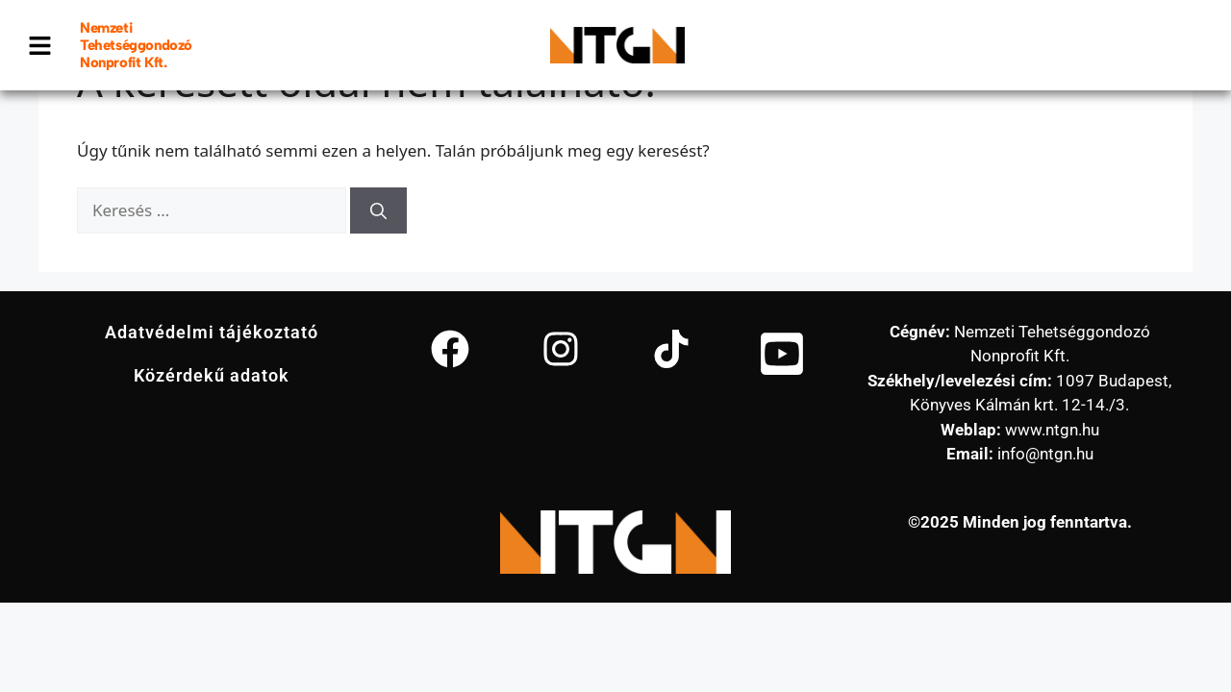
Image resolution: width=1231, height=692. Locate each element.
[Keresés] (378, 210)
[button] (40, 45)
